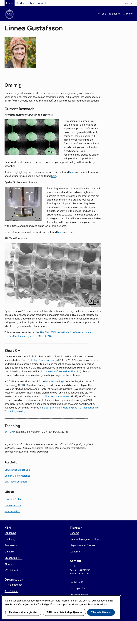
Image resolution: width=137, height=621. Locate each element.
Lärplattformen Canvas (82, 545)
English (116, 13)
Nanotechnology (54, 381)
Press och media (79, 594)
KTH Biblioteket (13, 584)
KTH (21, 385)
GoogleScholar (13, 505)
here (71, 172)
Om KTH (9, 551)
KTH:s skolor (11, 590)
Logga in (127, 3)
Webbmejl (75, 551)
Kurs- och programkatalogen (85, 539)
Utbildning (10, 532)
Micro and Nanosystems (57, 396)
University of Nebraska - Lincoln (61, 371)
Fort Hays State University (42, 360)
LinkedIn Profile (13, 499)
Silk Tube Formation (16, 481)
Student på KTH (13, 557)
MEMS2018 (44, 336)
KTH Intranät (12, 570)
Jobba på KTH (77, 588)
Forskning (10, 539)
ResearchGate (12, 511)
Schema (74, 532)
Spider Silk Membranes (17, 475)
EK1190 (9, 431)
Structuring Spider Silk (17, 469)
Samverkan (11, 545)
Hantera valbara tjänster (23, 612)
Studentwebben (25, 3)
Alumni (8, 564)
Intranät (42, 3)
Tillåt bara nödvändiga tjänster (64, 612)
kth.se (9, 3)
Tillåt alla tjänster (101, 612)
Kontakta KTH (77, 582)
